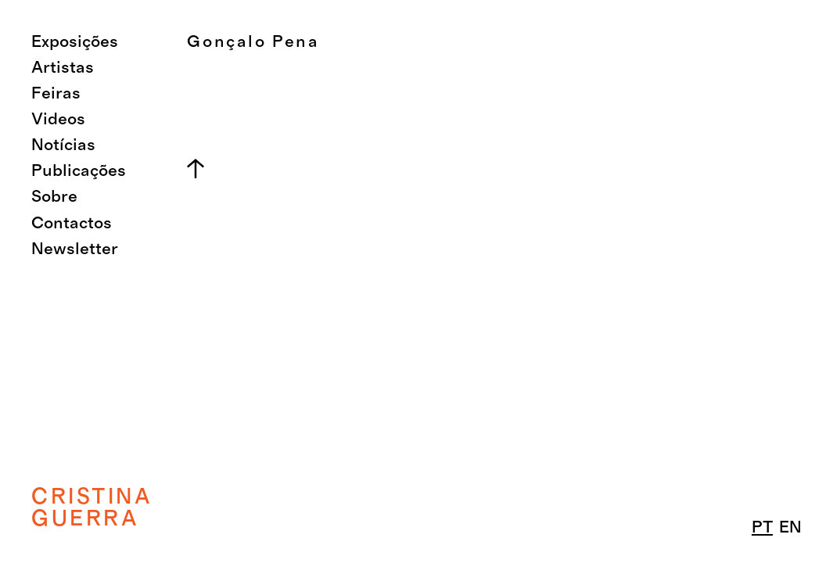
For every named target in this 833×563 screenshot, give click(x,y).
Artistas (62, 67)
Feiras (56, 93)
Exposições (74, 42)
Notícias (63, 145)
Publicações (78, 171)
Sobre (54, 196)
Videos (58, 119)
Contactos (71, 223)
